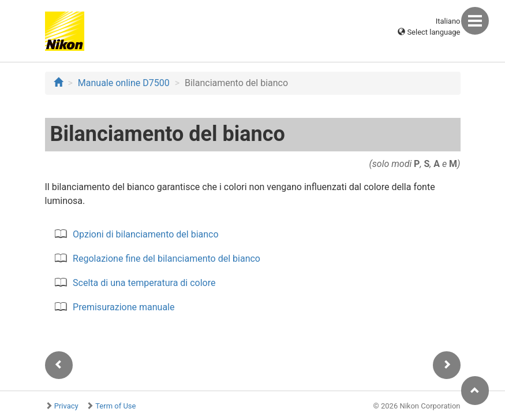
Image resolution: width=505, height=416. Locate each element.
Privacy (66, 406)
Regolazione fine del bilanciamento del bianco (166, 258)
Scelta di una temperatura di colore (144, 282)
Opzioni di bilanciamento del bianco (145, 234)
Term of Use (115, 406)
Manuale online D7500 (124, 82)
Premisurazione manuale (123, 307)
